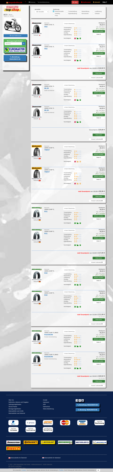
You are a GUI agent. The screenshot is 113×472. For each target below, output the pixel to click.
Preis (56, 15)
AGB (44, 404)
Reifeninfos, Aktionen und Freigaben (19, 402)
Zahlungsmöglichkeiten (15, 404)
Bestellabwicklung (43, 2)
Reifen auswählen (98, 31)
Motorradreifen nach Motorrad (17, 413)
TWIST (47, 150)
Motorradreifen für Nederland (51, 457)
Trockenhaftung (72, 11)
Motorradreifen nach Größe (16, 411)
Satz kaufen (99, 73)
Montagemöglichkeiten (15, 409)
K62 (45, 273)
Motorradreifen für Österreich (17, 457)
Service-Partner (13, 406)
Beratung (32, 2)
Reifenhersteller (59, 11)
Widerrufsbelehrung (48, 409)
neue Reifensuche (15, 35)
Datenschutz (46, 406)
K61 (45, 211)
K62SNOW (48, 335)
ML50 (46, 88)
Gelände (97, 13)
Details (99, 34)
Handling (57, 13)
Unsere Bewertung (69, 23)
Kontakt (45, 400)
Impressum (46, 402)
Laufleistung (98, 11)
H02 (45, 27)
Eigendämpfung (72, 13)
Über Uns (11, 400)
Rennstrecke (85, 13)
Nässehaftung (85, 11)
